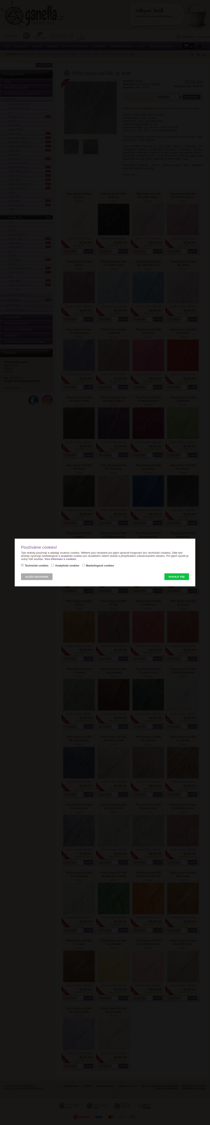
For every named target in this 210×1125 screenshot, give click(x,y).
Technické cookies (37, 565)
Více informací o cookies (60, 559)
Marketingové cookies (100, 565)
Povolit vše (177, 577)
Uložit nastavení (36, 577)
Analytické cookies (67, 565)
